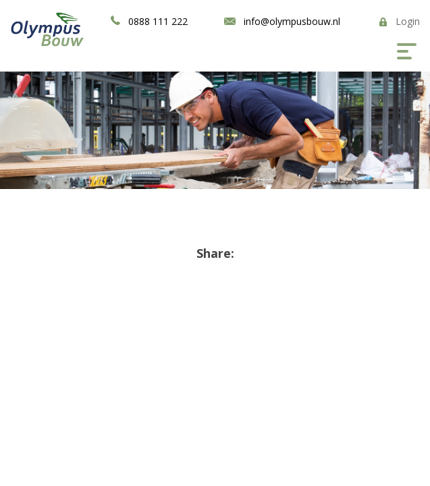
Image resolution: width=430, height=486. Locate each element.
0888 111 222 (158, 21)
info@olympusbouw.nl (292, 21)
